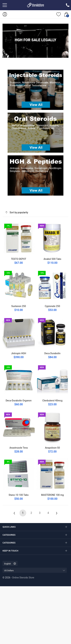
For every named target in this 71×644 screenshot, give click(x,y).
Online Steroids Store (23, 577)
